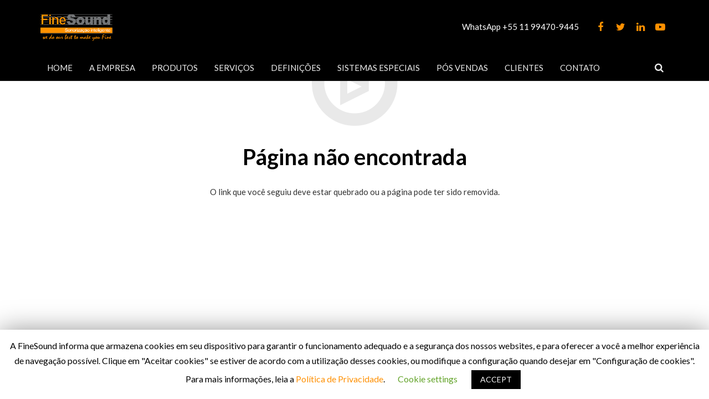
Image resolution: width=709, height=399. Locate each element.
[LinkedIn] (640, 27)
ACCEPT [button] (496, 379)
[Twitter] (620, 27)
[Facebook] (600, 27)
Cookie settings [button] (428, 379)
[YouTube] (660, 27)
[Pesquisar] (659, 67)
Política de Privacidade (339, 379)
